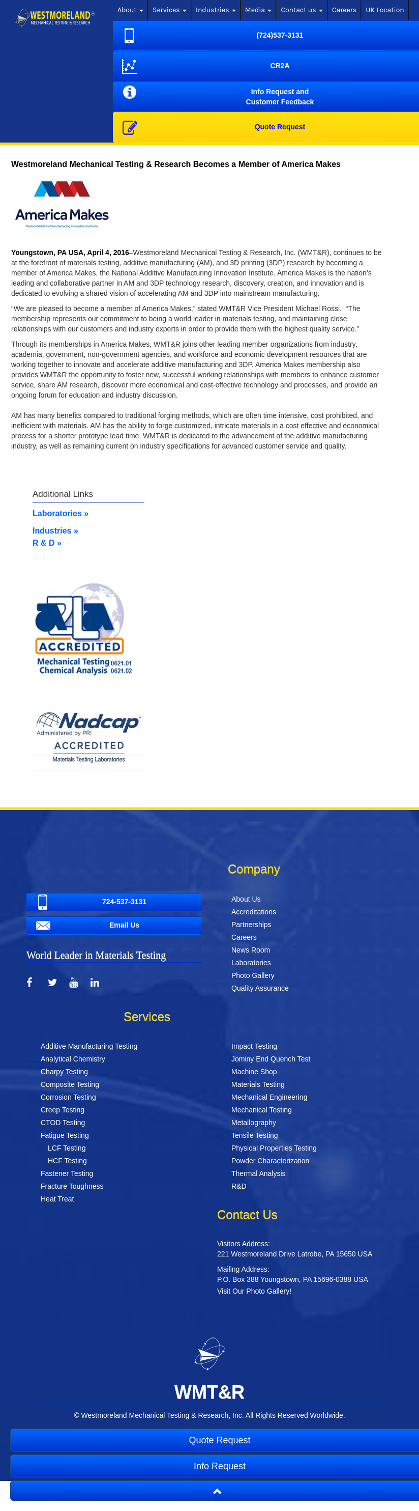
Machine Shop (254, 1072)
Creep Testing (62, 1110)
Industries (216, 10)
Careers (344, 10)
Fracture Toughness (72, 1186)
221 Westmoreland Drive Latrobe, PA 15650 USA (294, 1254)
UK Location (385, 10)
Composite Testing (70, 1084)
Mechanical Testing (261, 1110)
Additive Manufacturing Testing (89, 1046)
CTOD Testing (63, 1122)
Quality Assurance (260, 988)
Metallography (253, 1122)
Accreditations (253, 912)
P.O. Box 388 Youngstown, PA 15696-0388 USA (292, 1279)
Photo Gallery (253, 975)
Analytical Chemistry (73, 1059)
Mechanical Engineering (269, 1097)
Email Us (86, 925)
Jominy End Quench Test (270, 1059)
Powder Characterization (270, 1161)
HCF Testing (67, 1161)
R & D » (47, 543)
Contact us (302, 10)
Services (170, 10)
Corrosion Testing (68, 1097)
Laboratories (251, 963)
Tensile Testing (254, 1135)
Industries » (55, 530)
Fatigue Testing (65, 1135)
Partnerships (251, 924)
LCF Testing (66, 1148)
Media (258, 10)
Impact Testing (254, 1046)
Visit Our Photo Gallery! (254, 1291)
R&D (239, 1186)
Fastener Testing (67, 1173)
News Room (250, 950)
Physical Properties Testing (274, 1148)
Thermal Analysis (258, 1173)
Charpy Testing (64, 1072)
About (130, 10)
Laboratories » (60, 513)
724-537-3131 (89, 902)
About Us (246, 899)
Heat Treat (57, 1199)
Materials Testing (258, 1084)
